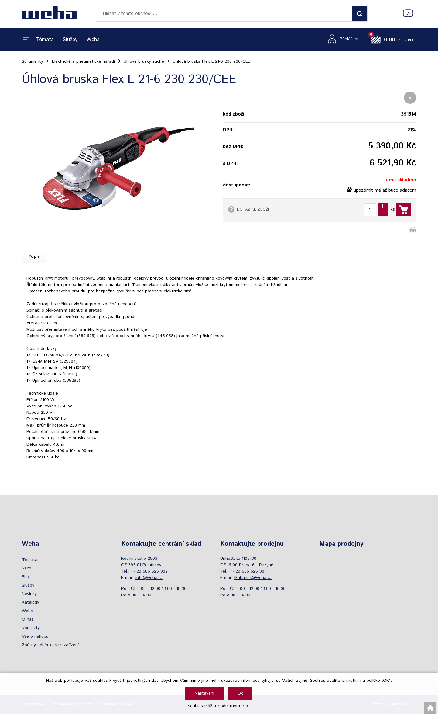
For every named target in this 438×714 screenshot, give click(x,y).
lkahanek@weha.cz (253, 578)
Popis (34, 256)
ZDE (246, 706)
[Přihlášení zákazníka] (341, 39)
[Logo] (49, 13)
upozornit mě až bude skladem (385, 190)
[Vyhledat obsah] (359, 13)
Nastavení (204, 693)
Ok (240, 693)
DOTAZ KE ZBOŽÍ (253, 209)
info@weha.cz (149, 578)
